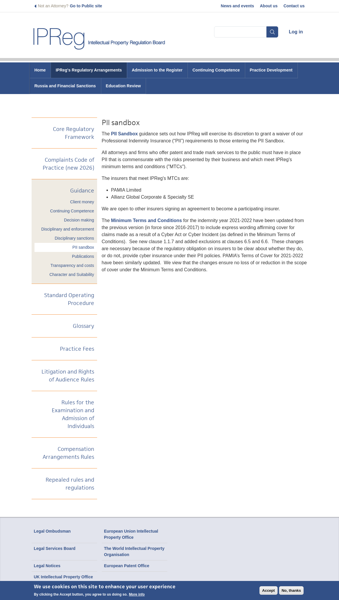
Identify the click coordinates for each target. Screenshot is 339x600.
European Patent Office (126, 565)
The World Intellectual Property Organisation (134, 551)
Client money (82, 202)
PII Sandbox (124, 133)
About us (269, 6)
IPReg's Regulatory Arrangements (89, 70)
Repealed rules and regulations (70, 483)
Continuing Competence (216, 70)
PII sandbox (83, 247)
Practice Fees (77, 348)
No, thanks (291, 590)
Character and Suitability (71, 274)
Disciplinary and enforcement (67, 229)
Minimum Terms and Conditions (147, 220)
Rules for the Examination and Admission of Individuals (73, 414)
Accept (268, 590)
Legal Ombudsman (52, 531)
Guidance (82, 190)
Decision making (79, 220)
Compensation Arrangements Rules (68, 453)
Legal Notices (47, 565)
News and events (237, 6)
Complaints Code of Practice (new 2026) (68, 163)
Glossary (83, 326)
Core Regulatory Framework (73, 133)
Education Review (123, 85)
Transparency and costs (72, 265)
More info (137, 594)
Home (40, 70)
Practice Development (271, 70)
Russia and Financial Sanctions (65, 85)
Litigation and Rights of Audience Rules (68, 375)
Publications (83, 256)
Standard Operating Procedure (69, 299)
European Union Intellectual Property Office (131, 534)
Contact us (293, 6)
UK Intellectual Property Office (63, 577)
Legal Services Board (54, 548)
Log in (296, 31)
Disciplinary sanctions (74, 238)
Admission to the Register (157, 70)
